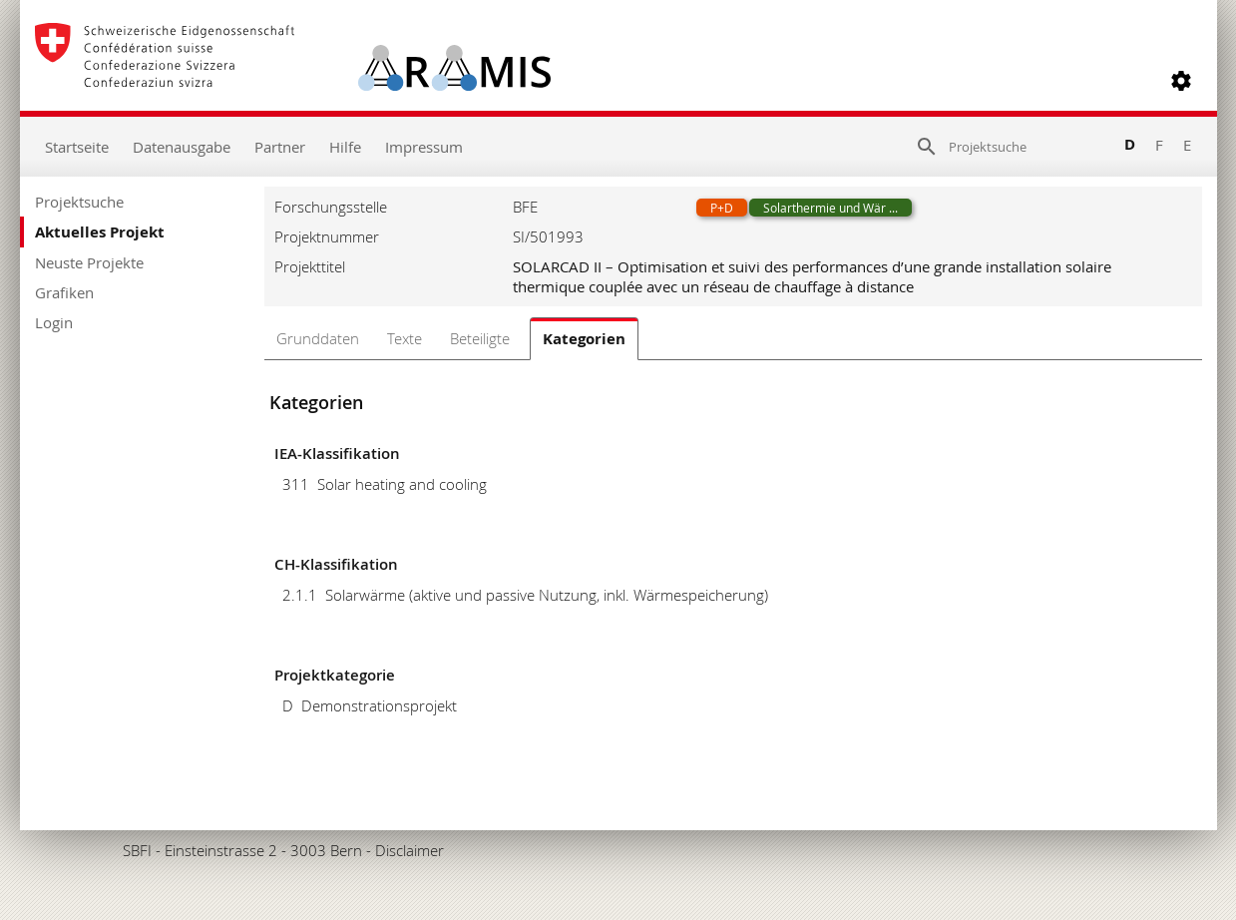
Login (54, 322)
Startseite (77, 147)
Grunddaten (317, 338)
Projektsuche (79, 202)
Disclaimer (409, 850)
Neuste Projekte (89, 262)
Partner (279, 147)
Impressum (424, 147)
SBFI (137, 850)
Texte (404, 338)
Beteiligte (480, 338)
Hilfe (345, 147)
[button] (1181, 81)
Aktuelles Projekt (100, 232)
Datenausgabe (181, 147)
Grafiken (64, 292)
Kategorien (584, 338)
